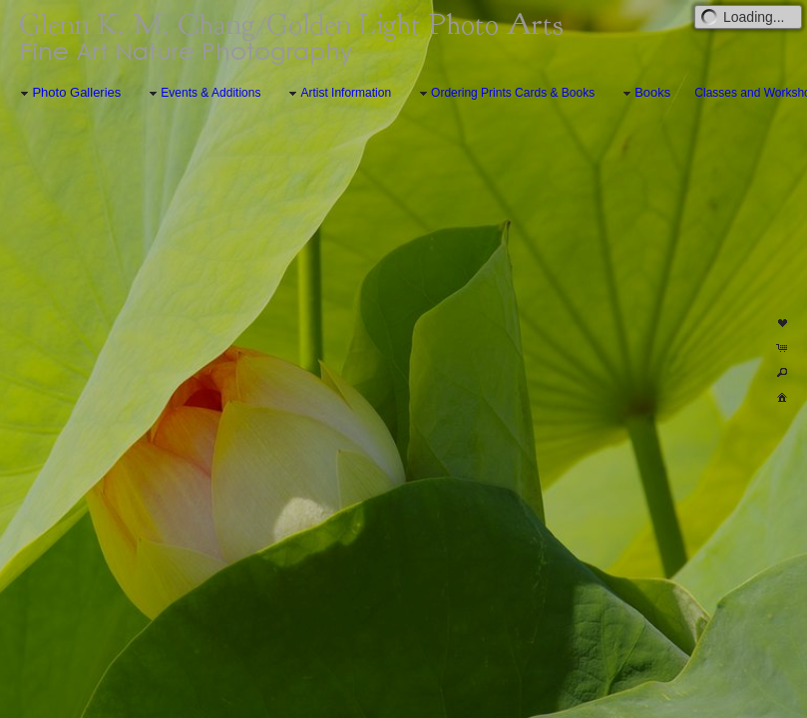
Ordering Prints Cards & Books (505, 94)
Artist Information (337, 94)
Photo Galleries (68, 93)
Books (644, 93)
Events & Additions (202, 94)
